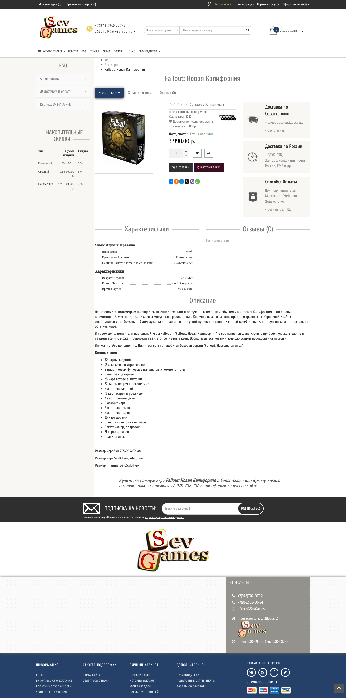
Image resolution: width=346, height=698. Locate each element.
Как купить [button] (63, 79)
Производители (149, 51)
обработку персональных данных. (164, 517)
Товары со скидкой (191, 686)
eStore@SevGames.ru (253, 609)
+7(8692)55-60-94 (250, 602)
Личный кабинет (142, 675)
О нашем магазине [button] (63, 104)
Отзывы (94, 51)
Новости (73, 51)
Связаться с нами (96, 680)
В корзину (180, 167)
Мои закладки (140, 686)
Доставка (119, 51)
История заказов (142, 680)
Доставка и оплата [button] (63, 92)
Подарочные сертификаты (196, 680)
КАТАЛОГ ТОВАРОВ (52, 51)
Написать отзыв (215, 104)
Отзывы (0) (168, 93)
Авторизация (223, 4)
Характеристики (140, 93)
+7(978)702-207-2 (250, 596)
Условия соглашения (51, 692)
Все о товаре (109, 92)
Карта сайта (91, 675)
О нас (132, 51)
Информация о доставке (54, 680)
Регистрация (245, 4)
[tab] (63, 79)
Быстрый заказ (209, 167)
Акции (106, 51)
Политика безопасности (54, 686)
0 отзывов (195, 104)
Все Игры (111, 65)
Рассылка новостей (144, 692)
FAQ (84, 51)
